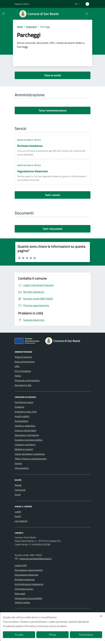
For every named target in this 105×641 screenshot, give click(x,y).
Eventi (18, 516)
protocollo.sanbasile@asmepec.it (36, 558)
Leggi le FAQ (21, 565)
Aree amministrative (25, 361)
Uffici (17, 366)
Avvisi (17, 494)
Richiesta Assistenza (30, 146)
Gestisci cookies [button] (22, 602)
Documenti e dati (23, 385)
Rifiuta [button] (52, 635)
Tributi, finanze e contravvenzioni (31, 458)
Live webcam (21, 521)
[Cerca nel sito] (86, 13)
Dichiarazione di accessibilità (28, 598)
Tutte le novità (52, 75)
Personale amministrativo (27, 380)
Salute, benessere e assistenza (30, 454)
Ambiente (19, 407)
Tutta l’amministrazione (52, 110)
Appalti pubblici (22, 416)
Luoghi (18, 511)
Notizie (18, 485)
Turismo (18, 463)
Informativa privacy (24, 589)
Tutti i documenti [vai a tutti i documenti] (52, 229)
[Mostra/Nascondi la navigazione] (3, 13)
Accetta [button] (19, 635)
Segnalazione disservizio (32, 171)
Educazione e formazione (27, 435)
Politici (18, 375)
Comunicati (20, 490)
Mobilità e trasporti (24, 449)
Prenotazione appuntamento (29, 570)
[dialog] (52, 626)
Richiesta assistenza (25, 579)
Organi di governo (23, 357)
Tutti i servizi (52, 195)
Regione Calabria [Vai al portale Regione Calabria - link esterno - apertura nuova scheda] (22, 3)
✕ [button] (101, 616)
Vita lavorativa (22, 468)
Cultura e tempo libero (25, 430)
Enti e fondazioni (23, 371)
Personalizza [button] (86, 635)
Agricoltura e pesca (29, 139)
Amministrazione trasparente (29, 584)
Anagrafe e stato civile (26, 411)
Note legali (20, 593)
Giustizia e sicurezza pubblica (28, 440)
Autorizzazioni (21, 421)
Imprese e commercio (25, 444)
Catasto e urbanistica (25, 425)
